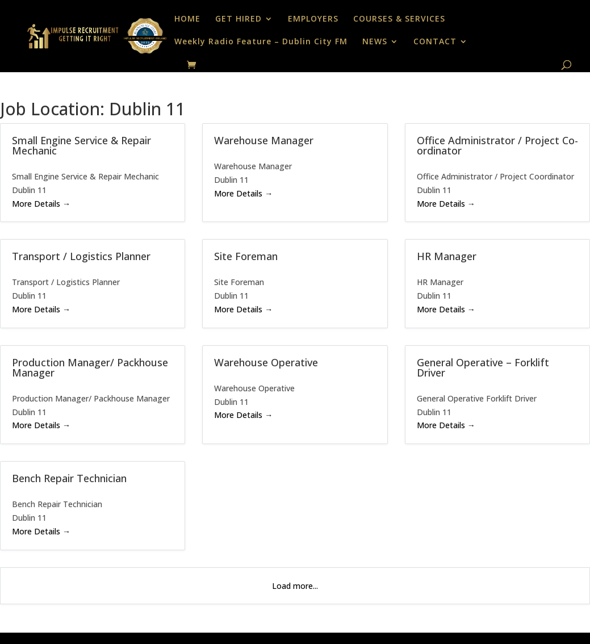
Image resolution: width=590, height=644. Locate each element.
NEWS (374, 42)
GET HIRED (238, 19)
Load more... (295, 585)
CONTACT (435, 42)
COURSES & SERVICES (399, 19)
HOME (187, 19)
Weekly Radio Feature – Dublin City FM (261, 42)
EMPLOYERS (313, 19)
